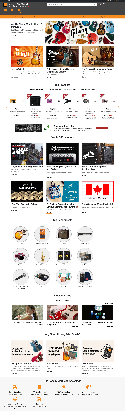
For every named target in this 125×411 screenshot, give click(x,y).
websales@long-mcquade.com (13, 384)
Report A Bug (84, 395)
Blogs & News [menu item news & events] (104, 11)
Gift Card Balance (41, 393)
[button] (120, 6)
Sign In (40, 382)
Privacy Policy (70, 395)
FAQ (84, 382)
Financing (55, 393)
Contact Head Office (84, 386)
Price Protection (69, 391)
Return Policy (70, 397)
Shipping (55, 397)
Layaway (55, 395)
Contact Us (6, 1)
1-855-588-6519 (9, 382)
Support (55, 391)
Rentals (55, 384)
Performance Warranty (70, 386)
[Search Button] (90, 5)
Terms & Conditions (69, 393)
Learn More (14, 30)
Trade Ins (55, 390)
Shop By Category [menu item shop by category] (19, 11)
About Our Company (70, 384)
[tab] (36, 83)
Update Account (40, 388)
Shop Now (49, 72)
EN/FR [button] (118, 0)
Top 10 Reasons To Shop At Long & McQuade (107, 372)
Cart (40, 386)
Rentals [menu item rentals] (70, 11)
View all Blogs (109, 275)
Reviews (84, 393)
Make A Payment (40, 390)
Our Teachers (70, 399)
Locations (84, 384)
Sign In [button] (109, 0)
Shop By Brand (84, 391)
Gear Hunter (37, 11)
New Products (55, 382)
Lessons (55, 386)
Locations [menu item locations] (54, 11)
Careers (84, 388)
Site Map (84, 390)
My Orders (40, 391)
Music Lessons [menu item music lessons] (87, 11)
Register (40, 384)
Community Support (69, 382)
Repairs (55, 388)
